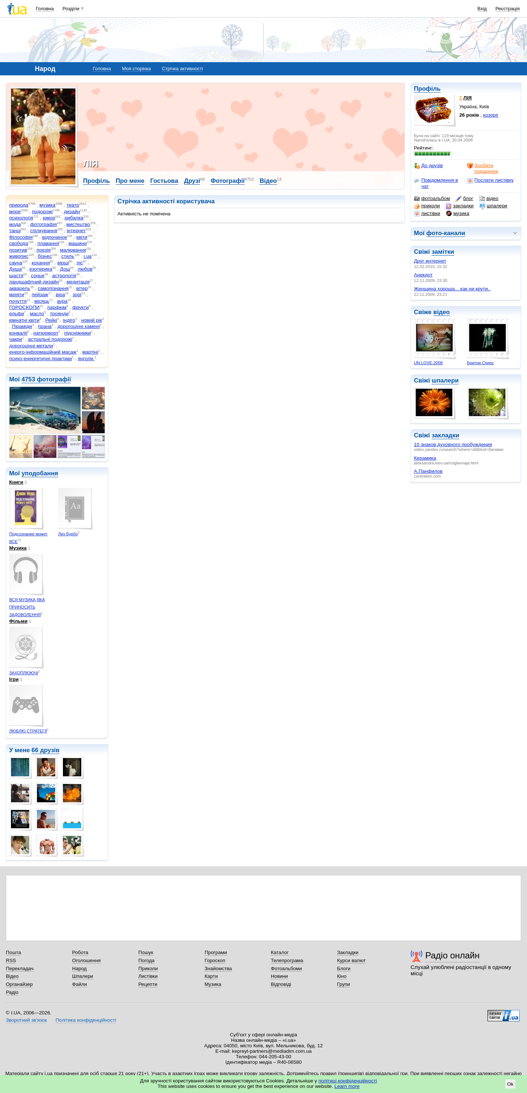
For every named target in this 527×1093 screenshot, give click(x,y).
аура (62, 301)
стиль (67, 256)
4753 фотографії (46, 379)
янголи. (86, 358)
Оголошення (86, 960)
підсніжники (77, 333)
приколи (427, 206)
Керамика (425, 458)
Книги (16, 482)
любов (85, 269)
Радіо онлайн (452, 955)
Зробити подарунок (482, 168)
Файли (79, 984)
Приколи (148, 968)
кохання (40, 262)
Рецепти (147, 984)
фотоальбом (432, 198)
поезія (44, 250)
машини (77, 243)
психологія (21, 218)
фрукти (80, 307)
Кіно (342, 976)
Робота (80, 952)
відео (488, 198)
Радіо (12, 992)
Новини (279, 976)
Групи (343, 984)
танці (15, 230)
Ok (510, 1084)
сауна (15, 262)
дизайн (72, 211)
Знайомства (218, 968)
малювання (73, 250)
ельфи (16, 313)
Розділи (71, 8)
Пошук (145, 952)
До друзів (428, 166)
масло (37, 313)
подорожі (42, 211)
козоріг (490, 115)
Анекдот (423, 275)
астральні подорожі (50, 339)
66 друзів (45, 750)
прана (45, 326)
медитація (78, 281)
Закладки (347, 952)
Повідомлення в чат (436, 183)
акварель (19, 288)
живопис (18, 256)
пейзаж (40, 294)
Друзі (192, 180)
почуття (18, 301)
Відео (268, 180)
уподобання (40, 473)
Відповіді (281, 984)
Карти (211, 976)
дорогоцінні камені (78, 326)
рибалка (74, 218)
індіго (69, 320)
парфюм (56, 307)
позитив (18, 250)
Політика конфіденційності (86, 1020)
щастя (16, 275)
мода (15, 224)
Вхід (482, 8)
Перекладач (19, 968)
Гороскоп (215, 960)
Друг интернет (430, 261)
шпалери (493, 206)
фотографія (43, 224)
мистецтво (78, 224)
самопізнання (53, 288)
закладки (460, 206)
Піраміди (22, 326)
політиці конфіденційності (347, 1080)
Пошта (13, 952)
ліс (79, 262)
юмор (49, 218)
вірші (63, 262)
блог (464, 198)
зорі (76, 294)
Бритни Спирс (480, 363)
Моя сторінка (136, 68)
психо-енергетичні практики (40, 358)
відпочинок (54, 237)
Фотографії (227, 180)
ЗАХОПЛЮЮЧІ (23, 673)
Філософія (21, 237)
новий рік (91, 320)
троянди (59, 313)
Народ (79, 968)
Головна (45, 8)
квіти (81, 237)
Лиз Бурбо (68, 534)
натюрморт (45, 333)
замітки (442, 251)
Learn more (347, 1086)
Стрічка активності (182, 68)
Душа (15, 269)
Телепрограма (287, 960)
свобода (18, 243)
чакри (15, 339)
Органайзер (19, 984)
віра (60, 294)
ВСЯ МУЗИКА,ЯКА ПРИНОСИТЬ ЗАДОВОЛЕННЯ (27, 607)
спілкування (43, 230)
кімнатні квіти (24, 320)
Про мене (130, 180)
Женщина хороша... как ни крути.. (452, 288)
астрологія (64, 275)
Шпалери (82, 976)
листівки (427, 213)
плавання (48, 243)
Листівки (148, 976)
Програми (216, 952)
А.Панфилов (428, 471)
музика (457, 213)
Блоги (344, 968)
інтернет (76, 230)
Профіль (427, 88)
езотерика (40, 269)
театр (73, 205)
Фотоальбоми (286, 968)
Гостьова (164, 180)
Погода (146, 960)
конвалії (18, 333)
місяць (41, 301)
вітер (81, 288)
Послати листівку (490, 180)
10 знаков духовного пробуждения (453, 444)
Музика (18, 548)
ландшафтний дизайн (34, 281)
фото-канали (445, 233)
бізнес (45, 256)
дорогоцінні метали (31, 345)
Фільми (18, 621)
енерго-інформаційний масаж (42, 352)
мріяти (16, 294)
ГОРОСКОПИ (24, 307)
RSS (11, 960)
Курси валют (351, 960)
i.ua (87, 256)
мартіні (90, 352)
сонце (38, 275)
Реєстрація (508, 8)
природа (18, 205)
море (15, 211)
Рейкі (51, 320)
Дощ (65, 269)
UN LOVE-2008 (428, 363)
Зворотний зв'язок (26, 1020)
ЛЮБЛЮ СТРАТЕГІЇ (28, 731)
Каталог (280, 952)
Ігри (14, 679)
